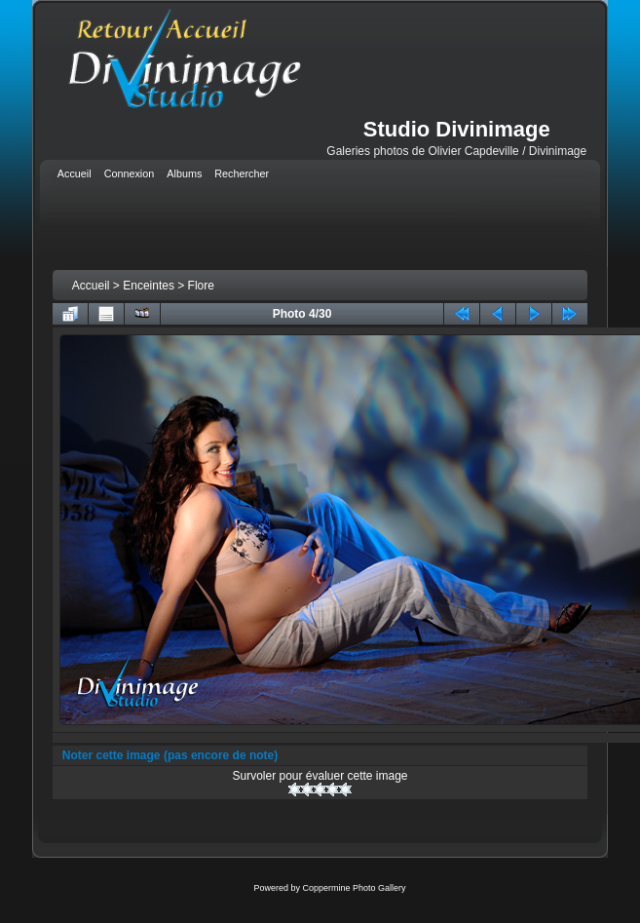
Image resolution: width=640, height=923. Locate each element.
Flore (201, 285)
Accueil (91, 285)
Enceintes (148, 285)
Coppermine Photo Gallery (353, 888)
